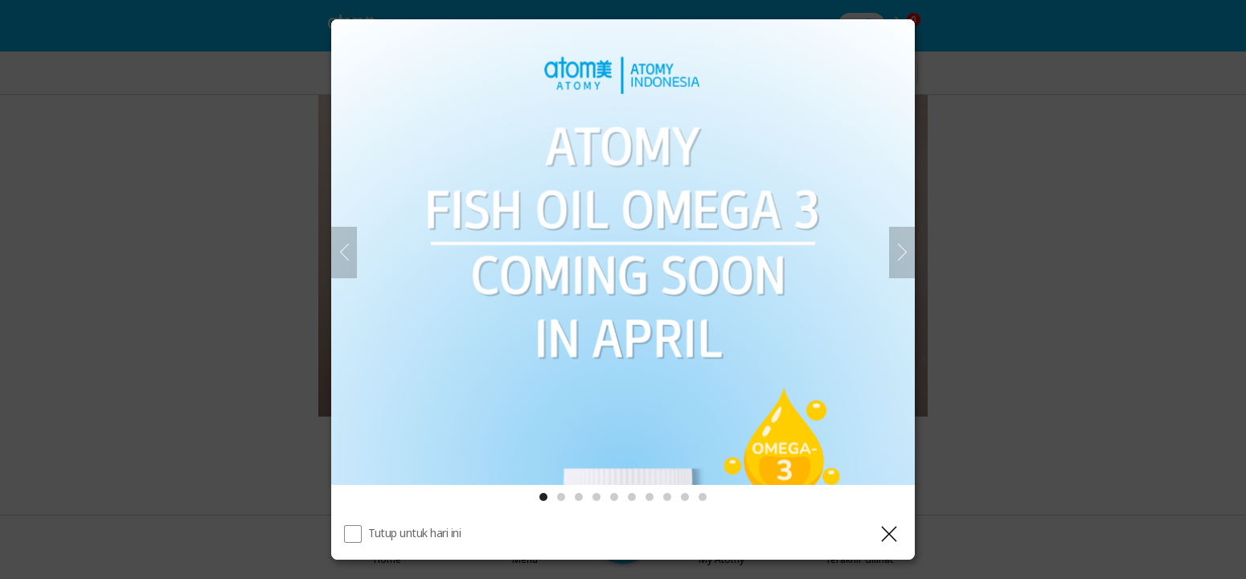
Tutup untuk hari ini (414, 532)
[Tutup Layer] (889, 534)
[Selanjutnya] (902, 252)
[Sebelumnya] (344, 252)
